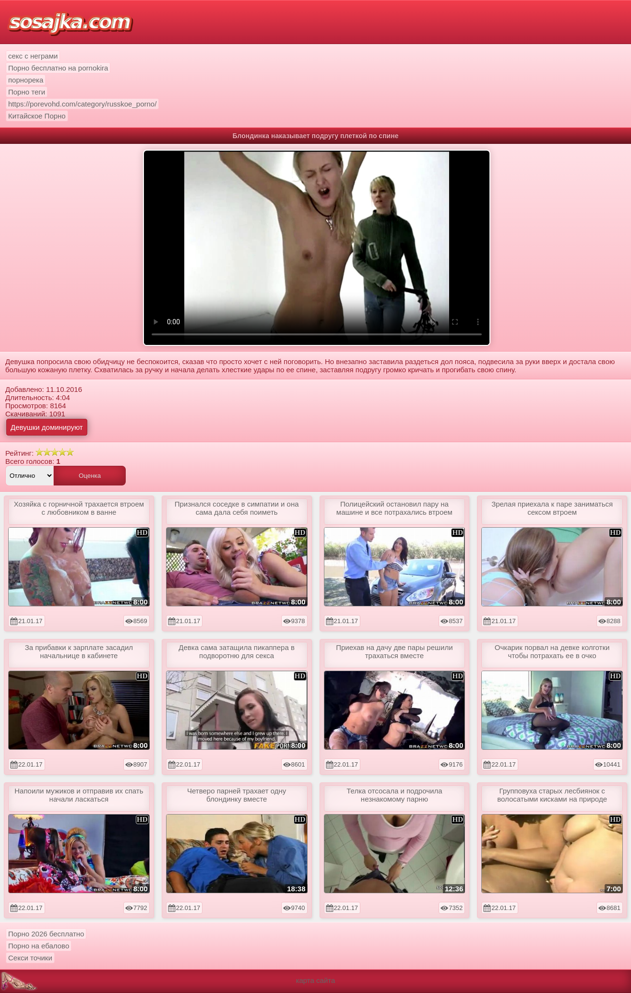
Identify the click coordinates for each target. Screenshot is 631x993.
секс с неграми (33, 56)
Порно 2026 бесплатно (46, 934)
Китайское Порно (37, 116)
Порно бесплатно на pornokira (58, 68)
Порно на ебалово (38, 946)
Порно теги (26, 92)
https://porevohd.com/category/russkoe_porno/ (82, 104)
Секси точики (30, 958)
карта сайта (315, 980)
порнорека (25, 80)
